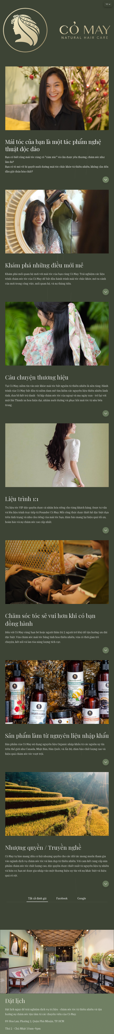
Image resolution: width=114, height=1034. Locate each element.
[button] (105, 179)
